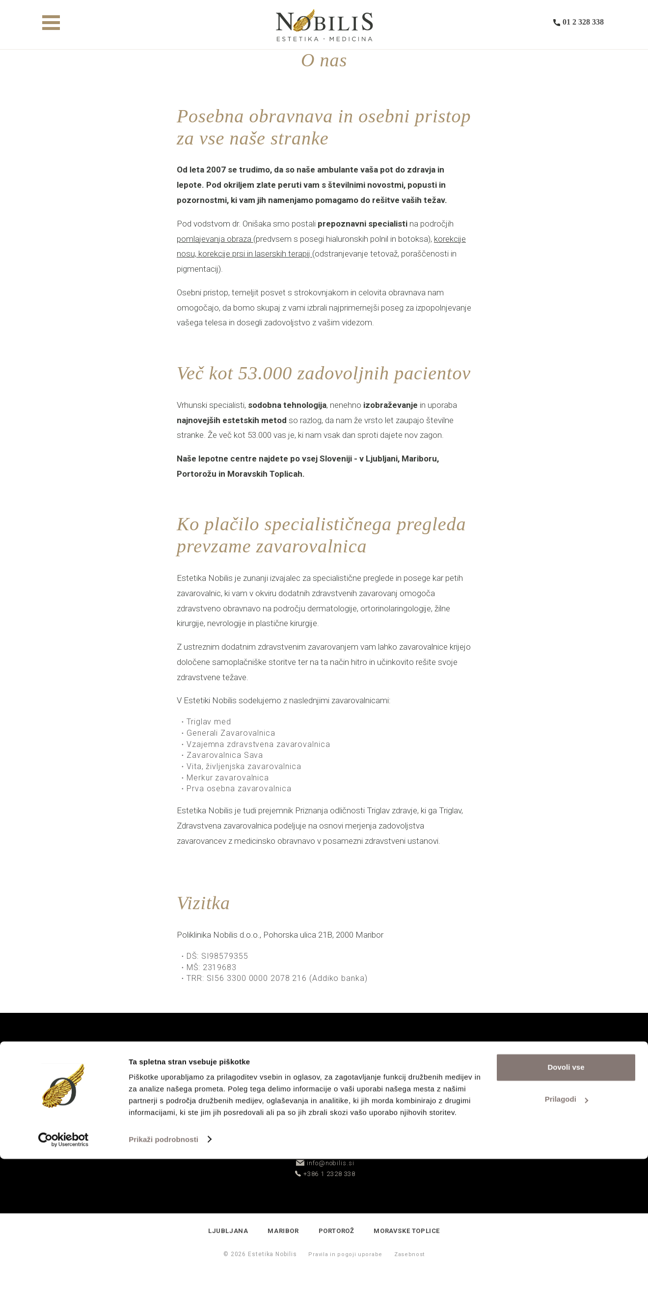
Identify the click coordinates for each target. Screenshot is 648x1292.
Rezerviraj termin (394, 1123)
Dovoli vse (565, 1200)
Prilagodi (566, 1232)
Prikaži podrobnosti (163, 1272)
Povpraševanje (253, 1123)
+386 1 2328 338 (325, 1173)
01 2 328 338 (578, 25)
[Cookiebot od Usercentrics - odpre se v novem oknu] (64, 1272)
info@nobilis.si (325, 1163)
